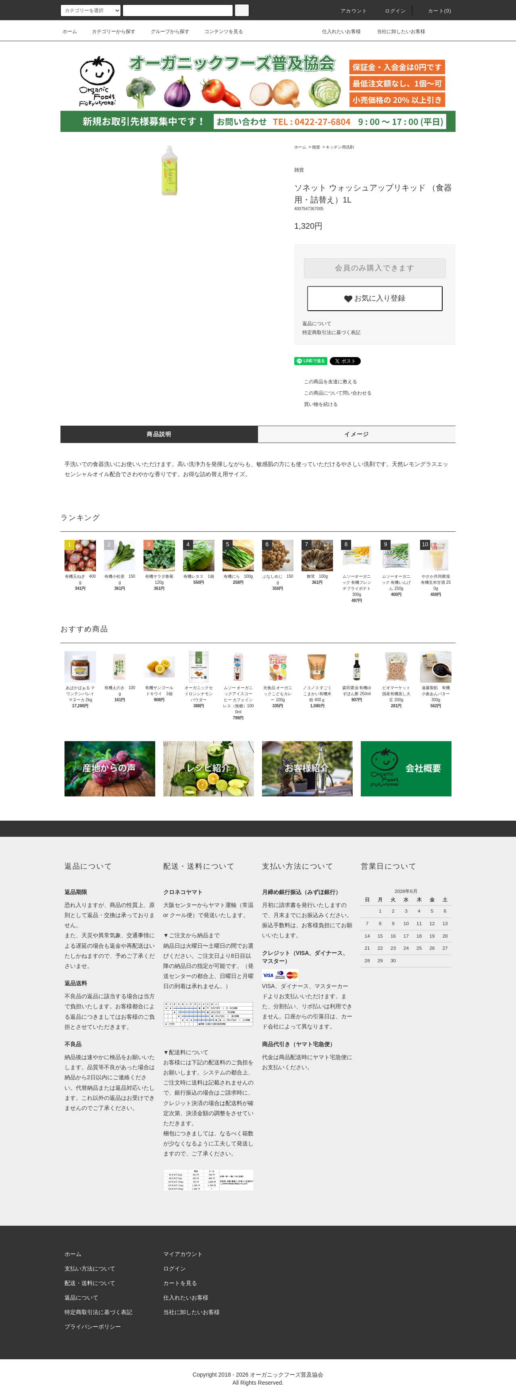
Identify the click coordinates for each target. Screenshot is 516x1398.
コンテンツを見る (219, 31)
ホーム (69, 31)
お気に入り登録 (374, 298)
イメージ (356, 434)
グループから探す (165, 31)
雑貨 (316, 147)
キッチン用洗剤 (340, 147)
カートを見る (180, 1283)
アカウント (349, 11)
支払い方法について (89, 1268)
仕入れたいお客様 (335, 31)
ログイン (390, 11)
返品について (316, 323)
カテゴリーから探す (108, 31)
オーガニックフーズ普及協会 (286, 1374)
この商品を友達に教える (325, 382)
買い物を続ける (316, 404)
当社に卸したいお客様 (395, 31)
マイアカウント (183, 1254)
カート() (435, 11)
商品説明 (159, 434)
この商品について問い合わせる (333, 393)
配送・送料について (89, 1283)
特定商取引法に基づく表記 (331, 332)
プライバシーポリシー (92, 1326)
